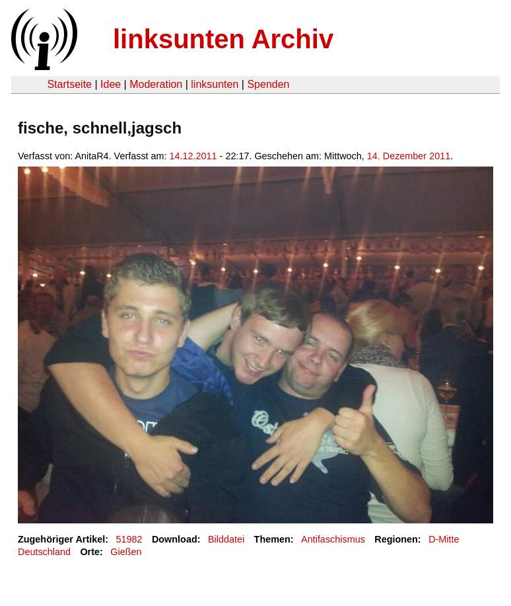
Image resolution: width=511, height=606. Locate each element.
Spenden (268, 84)
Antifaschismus (333, 539)
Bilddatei (226, 539)
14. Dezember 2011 (408, 156)
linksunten (214, 84)
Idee (110, 84)
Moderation (155, 84)
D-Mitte (443, 539)
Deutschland (44, 552)
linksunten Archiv (223, 39)
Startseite (69, 84)
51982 (129, 539)
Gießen (125, 552)
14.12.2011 (193, 156)
